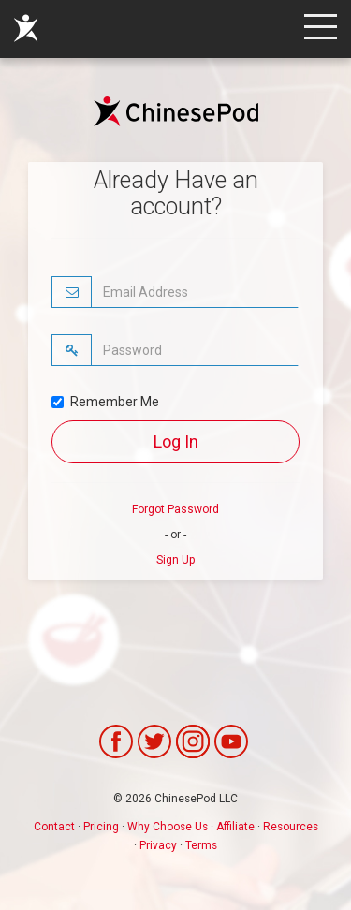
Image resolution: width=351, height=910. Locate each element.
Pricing (101, 826)
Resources (290, 826)
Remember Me (105, 401)
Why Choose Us (167, 826)
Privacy (158, 845)
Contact (54, 826)
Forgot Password (175, 509)
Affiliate (235, 826)
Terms (201, 845)
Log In (176, 441)
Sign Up (175, 559)
